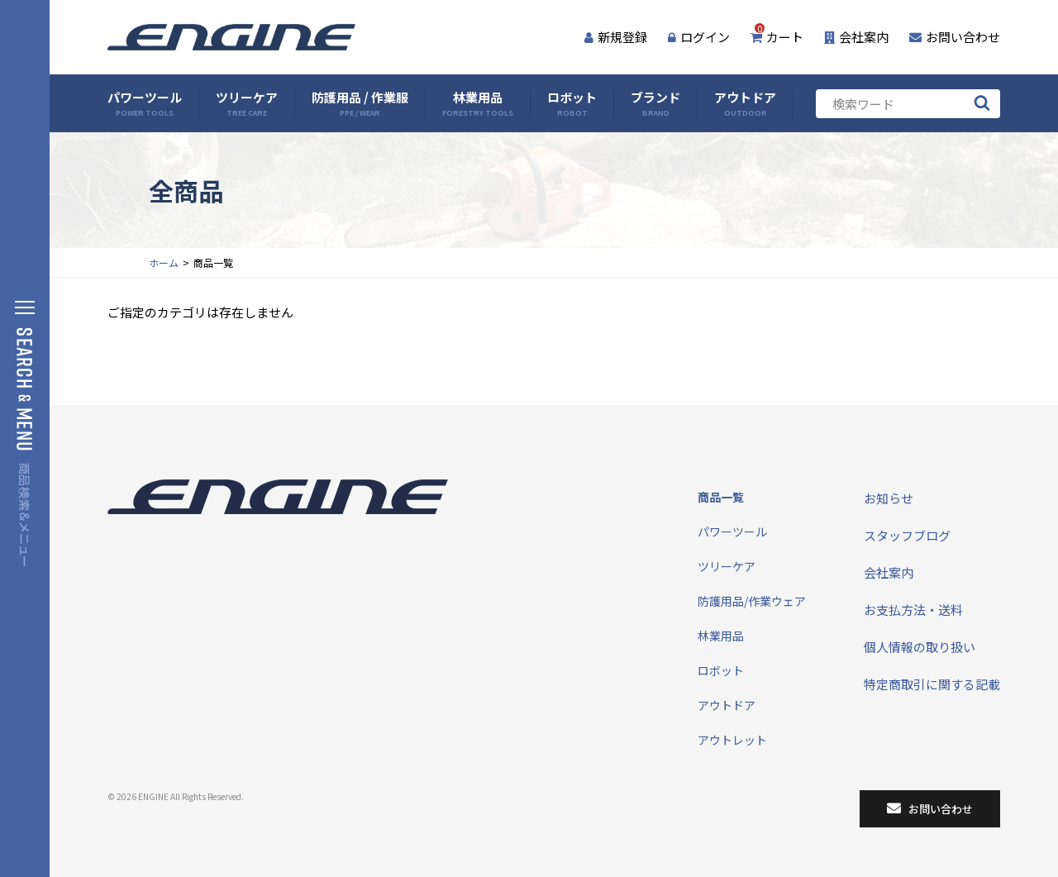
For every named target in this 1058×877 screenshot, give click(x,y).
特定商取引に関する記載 (932, 684)
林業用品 (477, 103)
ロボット (572, 103)
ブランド (655, 103)
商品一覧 (721, 497)
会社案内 (856, 36)
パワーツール (144, 103)
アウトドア (745, 103)
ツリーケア (247, 103)
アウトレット (732, 740)
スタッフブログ (907, 535)
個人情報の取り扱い (919, 646)
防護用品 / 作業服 (360, 103)
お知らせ (888, 498)
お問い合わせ (954, 36)
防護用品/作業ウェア (752, 601)
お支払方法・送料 (913, 609)
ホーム (164, 262)
